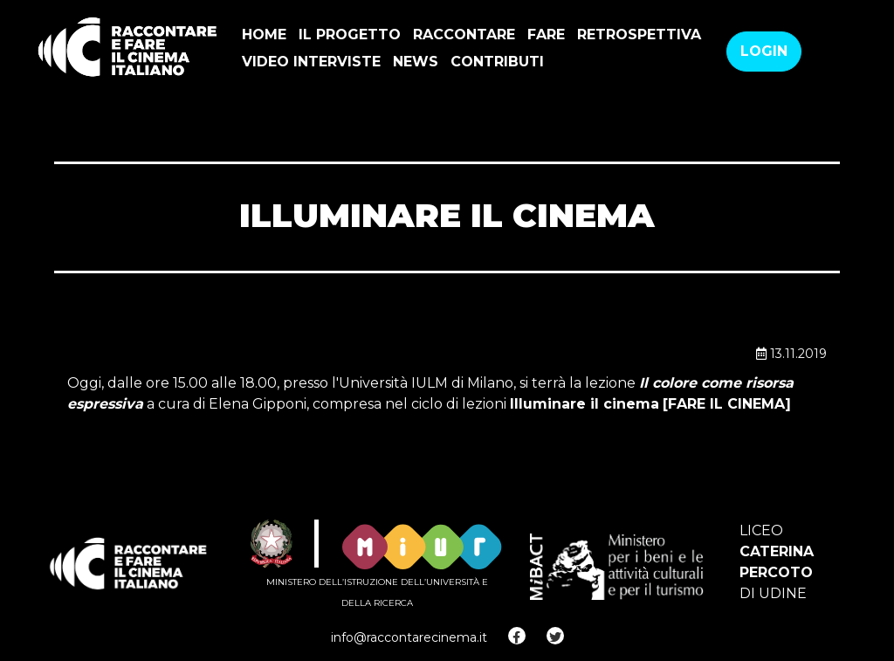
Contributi (497, 61)
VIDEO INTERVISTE (311, 61)
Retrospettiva (639, 34)
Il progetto (350, 34)
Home (264, 34)
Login (763, 51)
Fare (546, 34)
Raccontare (464, 34)
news (415, 61)
